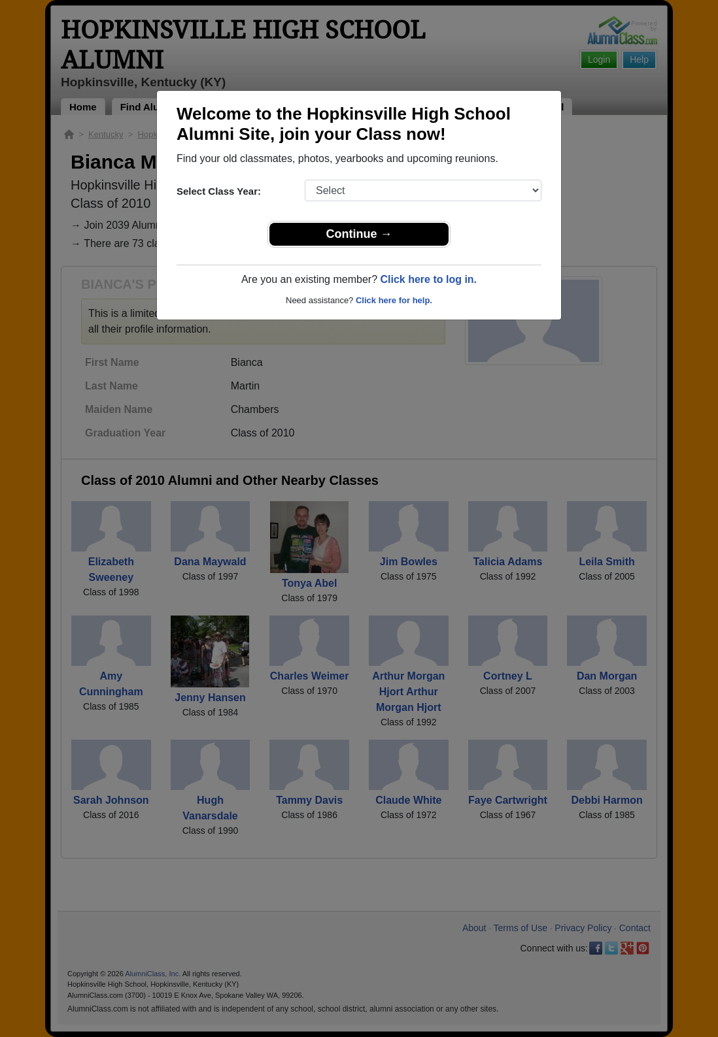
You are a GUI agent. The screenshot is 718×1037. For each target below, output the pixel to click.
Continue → (359, 233)
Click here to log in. (428, 279)
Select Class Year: (219, 191)
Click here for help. (394, 300)
